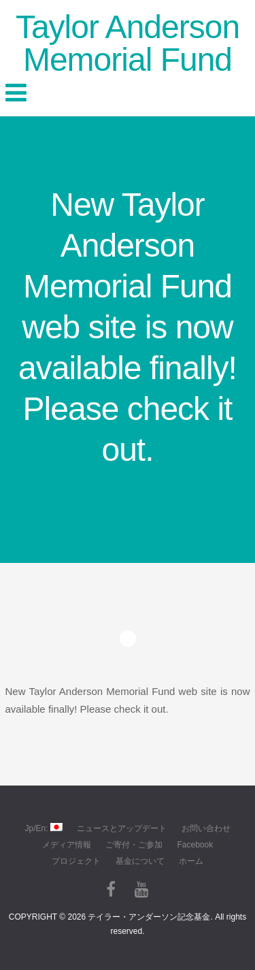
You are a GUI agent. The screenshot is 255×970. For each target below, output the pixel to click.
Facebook (195, 845)
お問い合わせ (206, 828)
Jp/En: (43, 828)
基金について (140, 861)
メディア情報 (66, 845)
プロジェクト (76, 861)
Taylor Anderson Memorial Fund (127, 43)
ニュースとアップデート (122, 828)
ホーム (191, 861)
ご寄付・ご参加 (134, 845)
